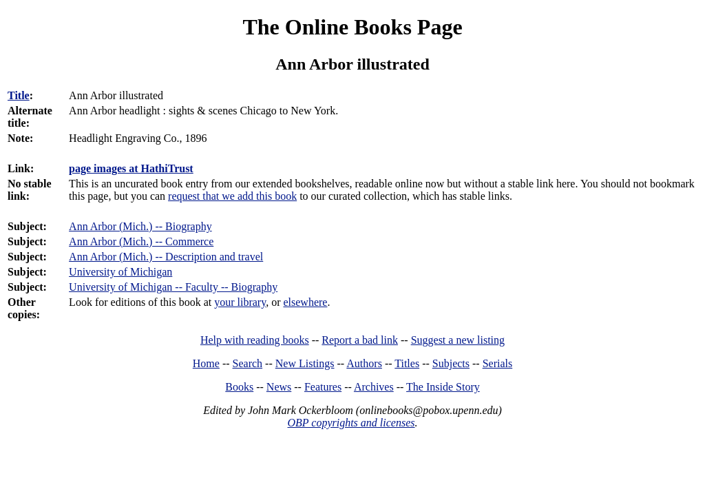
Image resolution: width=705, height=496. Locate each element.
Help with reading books (254, 340)
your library (240, 302)
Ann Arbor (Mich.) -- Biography (140, 226)
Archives (374, 387)
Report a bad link (360, 340)
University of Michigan (120, 272)
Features (322, 387)
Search (248, 363)
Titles (406, 363)
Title (19, 95)
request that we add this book (232, 196)
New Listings (305, 363)
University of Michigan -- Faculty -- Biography (173, 287)
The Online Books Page (352, 26)
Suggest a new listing (458, 340)
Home (206, 363)
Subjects (451, 363)
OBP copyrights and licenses (350, 422)
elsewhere (305, 302)
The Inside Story (443, 387)
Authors (364, 363)
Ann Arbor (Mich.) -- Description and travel (166, 256)
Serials (498, 363)
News (278, 387)
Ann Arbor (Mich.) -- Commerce (141, 241)
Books (239, 387)
